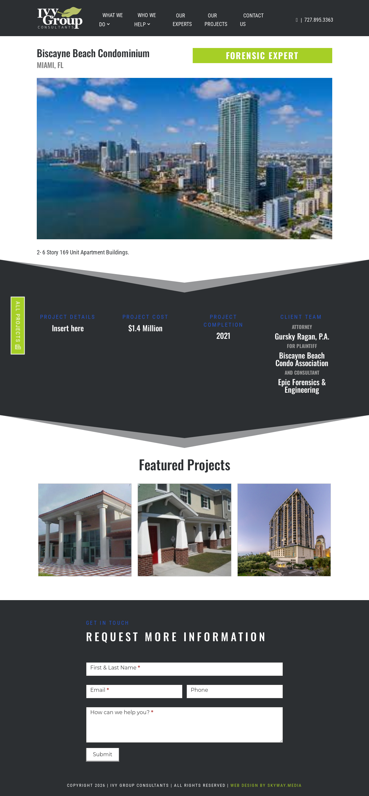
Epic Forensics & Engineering (302, 385)
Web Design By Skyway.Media (266, 785)
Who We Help (145, 20)
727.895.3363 (318, 20)
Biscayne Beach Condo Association (301, 359)
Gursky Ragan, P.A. (302, 336)
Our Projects (216, 19)
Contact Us (252, 19)
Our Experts (182, 19)
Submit (102, 754)
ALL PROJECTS (18, 321)
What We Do (111, 20)
